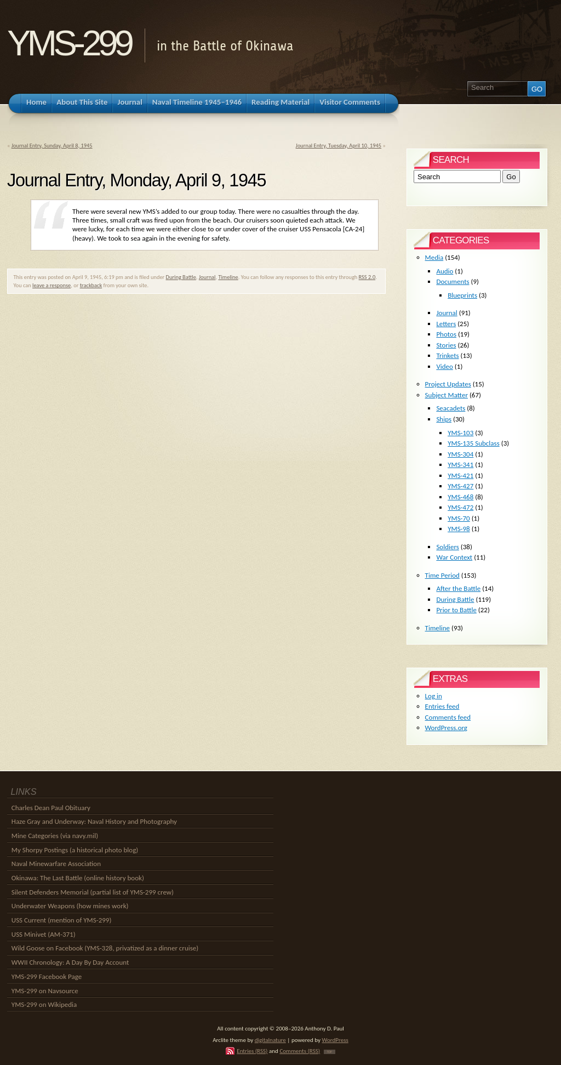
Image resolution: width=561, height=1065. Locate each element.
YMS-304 (460, 454)
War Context (454, 557)
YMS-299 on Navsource (45, 991)
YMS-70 (459, 518)
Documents (452, 281)
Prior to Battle (456, 610)
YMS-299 (68, 43)
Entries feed (442, 706)
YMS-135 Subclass (474, 443)
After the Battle (458, 588)
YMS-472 (460, 507)
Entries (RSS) (252, 1051)
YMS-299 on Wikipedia (44, 1004)
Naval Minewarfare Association (56, 863)
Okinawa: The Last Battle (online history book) (78, 878)
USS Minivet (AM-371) (44, 934)
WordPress (335, 1040)
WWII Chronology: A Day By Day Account (70, 962)
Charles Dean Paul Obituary (51, 808)
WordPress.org (446, 728)
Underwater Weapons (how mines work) (70, 906)
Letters (446, 324)
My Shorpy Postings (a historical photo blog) (75, 850)
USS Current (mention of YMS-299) (62, 920)
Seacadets (450, 408)
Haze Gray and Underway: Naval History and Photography (94, 821)
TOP (329, 1051)
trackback (91, 285)
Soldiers (447, 547)
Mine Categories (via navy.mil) (55, 836)
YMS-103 (460, 433)
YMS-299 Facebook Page (47, 976)
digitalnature (270, 1040)
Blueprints (462, 295)
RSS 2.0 (367, 277)
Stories (446, 345)
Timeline (228, 277)
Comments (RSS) (299, 1051)
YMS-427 (460, 486)
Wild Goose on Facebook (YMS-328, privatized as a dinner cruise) (105, 948)
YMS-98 (459, 529)
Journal (207, 277)
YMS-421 (460, 475)
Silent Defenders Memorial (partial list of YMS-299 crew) (93, 892)
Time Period (442, 575)
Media (434, 257)
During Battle (181, 277)
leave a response (51, 285)
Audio (444, 271)
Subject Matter (446, 395)
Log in (433, 696)
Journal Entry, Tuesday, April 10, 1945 (339, 145)
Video (444, 366)
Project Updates (448, 384)
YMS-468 (460, 497)
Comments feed (448, 717)
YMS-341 (460, 464)
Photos (446, 334)
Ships (443, 419)
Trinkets (447, 355)
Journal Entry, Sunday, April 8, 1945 (52, 145)
